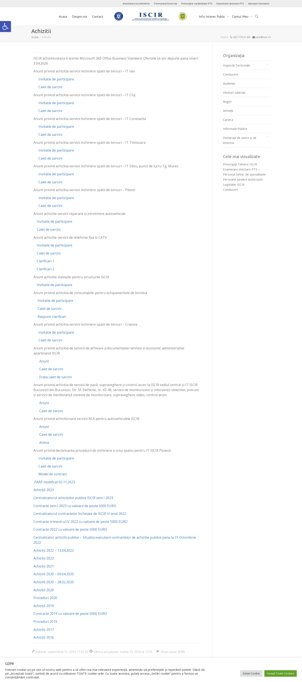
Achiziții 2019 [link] (43, 605)
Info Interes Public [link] (212, 16)
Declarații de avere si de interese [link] (239, 140)
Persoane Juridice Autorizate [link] (243, 179)
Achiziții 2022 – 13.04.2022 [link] (53, 550)
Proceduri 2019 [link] (45, 621)
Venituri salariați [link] (234, 92)
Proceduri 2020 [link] (45, 597)
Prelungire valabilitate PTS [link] (196, 3)
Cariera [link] (228, 119)
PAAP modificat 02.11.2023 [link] (54, 482)
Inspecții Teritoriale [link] (236, 65)
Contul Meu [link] (240, 16)
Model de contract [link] (52, 474)
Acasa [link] (63, 16)
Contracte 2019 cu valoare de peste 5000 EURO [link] (70, 613)
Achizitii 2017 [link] (43, 629)
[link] (5, 26)
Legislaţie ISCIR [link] (233, 184)
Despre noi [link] (79, 16)
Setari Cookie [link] (251, 673)
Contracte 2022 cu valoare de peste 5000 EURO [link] (70, 529)
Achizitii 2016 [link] (43, 637)
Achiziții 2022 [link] (43, 558)
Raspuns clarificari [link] (52, 316)
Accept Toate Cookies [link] (280, 673)
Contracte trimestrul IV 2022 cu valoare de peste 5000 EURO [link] (80, 521)
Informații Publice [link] (235, 129)
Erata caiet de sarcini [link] (55, 377)
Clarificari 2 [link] (45, 269)
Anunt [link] (44, 361)
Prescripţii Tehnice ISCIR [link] (240, 164)
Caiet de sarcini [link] (50, 87)
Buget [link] (227, 101)
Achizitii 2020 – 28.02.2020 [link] (53, 582)
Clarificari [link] (43, 261)
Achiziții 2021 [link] (43, 566)
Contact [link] (97, 16)
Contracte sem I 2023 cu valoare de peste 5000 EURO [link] (74, 506)
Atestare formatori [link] (258, 3)
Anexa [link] (44, 442)
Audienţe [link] (229, 83)
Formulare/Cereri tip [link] (165, 3)
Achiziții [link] (228, 110)
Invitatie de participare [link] (56, 79)
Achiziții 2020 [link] (43, 590)
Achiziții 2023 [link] (43, 490)
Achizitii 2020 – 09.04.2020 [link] (53, 574)
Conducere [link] (230, 74)
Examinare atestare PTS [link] (230, 3)
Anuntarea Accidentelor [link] (136, 3)
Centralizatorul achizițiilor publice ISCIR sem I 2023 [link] (73, 498)
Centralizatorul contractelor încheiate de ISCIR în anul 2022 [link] (79, 513)
